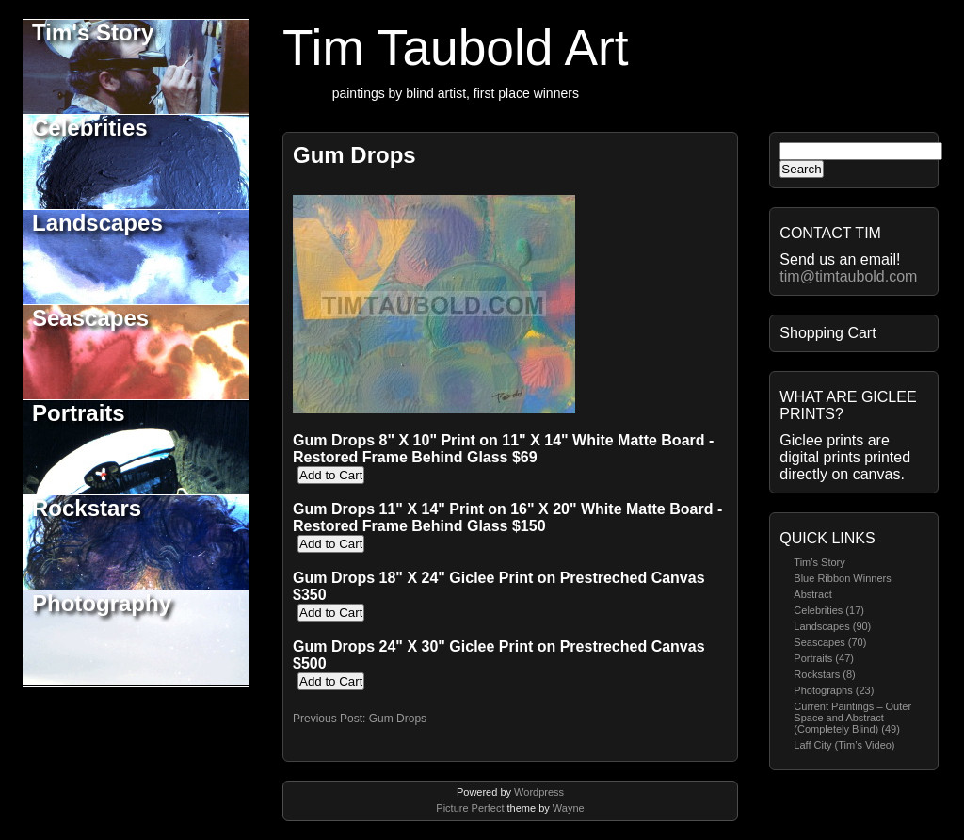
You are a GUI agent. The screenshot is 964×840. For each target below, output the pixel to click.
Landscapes (97, 222)
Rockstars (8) (824, 674)
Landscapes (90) (832, 626)
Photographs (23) (834, 690)
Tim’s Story (819, 562)
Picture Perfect (470, 808)
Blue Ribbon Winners (842, 578)
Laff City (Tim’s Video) (844, 745)
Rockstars (86, 508)
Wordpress (539, 792)
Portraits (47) (824, 658)
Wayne (569, 808)
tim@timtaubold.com (848, 276)
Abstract (812, 594)
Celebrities (90, 127)
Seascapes (90, 318)
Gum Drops (354, 155)
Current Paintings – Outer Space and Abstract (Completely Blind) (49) (852, 718)
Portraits (78, 413)
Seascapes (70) (830, 642)
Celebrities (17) (829, 610)
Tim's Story (92, 32)
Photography (101, 603)
